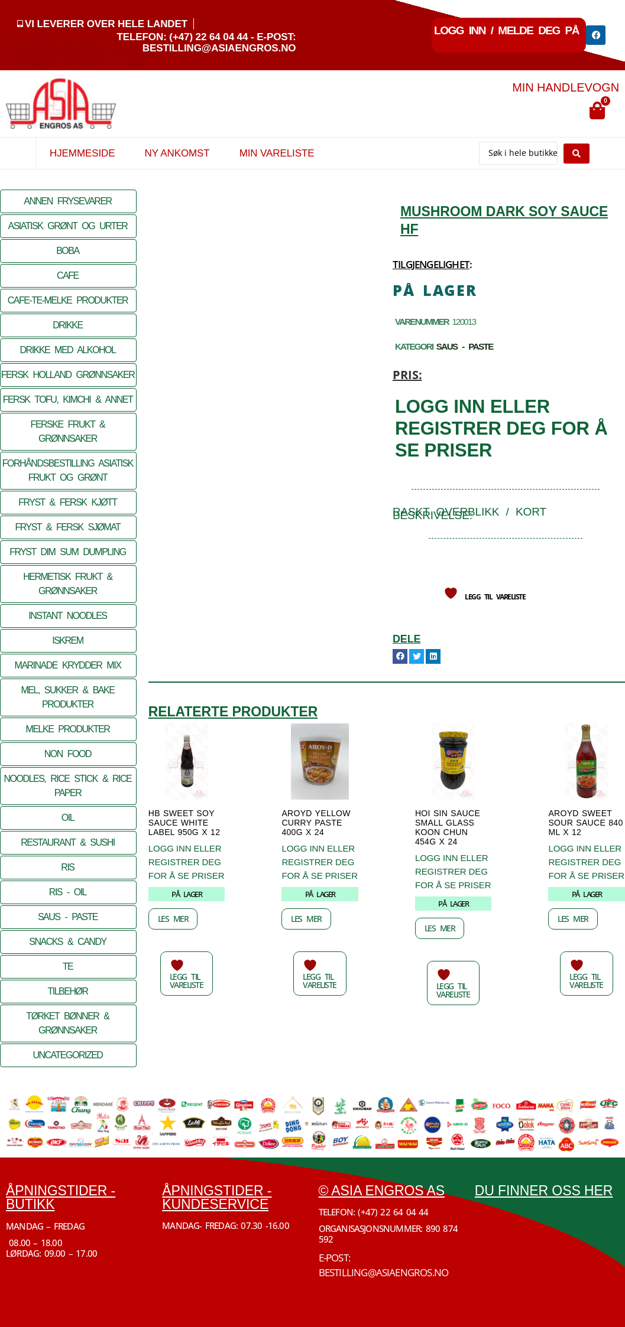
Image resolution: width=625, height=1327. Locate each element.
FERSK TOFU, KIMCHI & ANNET (68, 399)
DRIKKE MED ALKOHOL (68, 350)
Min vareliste (277, 153)
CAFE (68, 275)
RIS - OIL (67, 892)
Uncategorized (67, 1055)
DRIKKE (68, 325)
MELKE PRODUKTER (68, 729)
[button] (400, 656)
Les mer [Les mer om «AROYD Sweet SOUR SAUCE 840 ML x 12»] (573, 918)
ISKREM (67, 640)
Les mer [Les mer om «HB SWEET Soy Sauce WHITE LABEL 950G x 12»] (173, 918)
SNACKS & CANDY (67, 942)
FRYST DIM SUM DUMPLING (67, 552)
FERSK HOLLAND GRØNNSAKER (68, 375)
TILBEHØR (67, 991)
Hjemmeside (82, 153)
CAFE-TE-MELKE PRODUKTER (68, 300)
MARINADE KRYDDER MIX (68, 665)
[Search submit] (577, 154)
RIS (67, 867)
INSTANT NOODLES (67, 616)
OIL (67, 818)
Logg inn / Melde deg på (506, 30)
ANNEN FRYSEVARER (67, 201)
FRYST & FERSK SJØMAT (67, 527)
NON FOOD (67, 754)
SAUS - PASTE (68, 917)
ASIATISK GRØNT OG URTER (67, 226)
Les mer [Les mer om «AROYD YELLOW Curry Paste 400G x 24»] (306, 918)
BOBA (67, 251)
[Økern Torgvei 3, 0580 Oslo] (547, 1252)
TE (68, 966)
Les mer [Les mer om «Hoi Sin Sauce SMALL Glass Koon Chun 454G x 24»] (440, 928)
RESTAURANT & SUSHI (67, 842)
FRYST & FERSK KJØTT (67, 502)
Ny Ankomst (176, 153)
